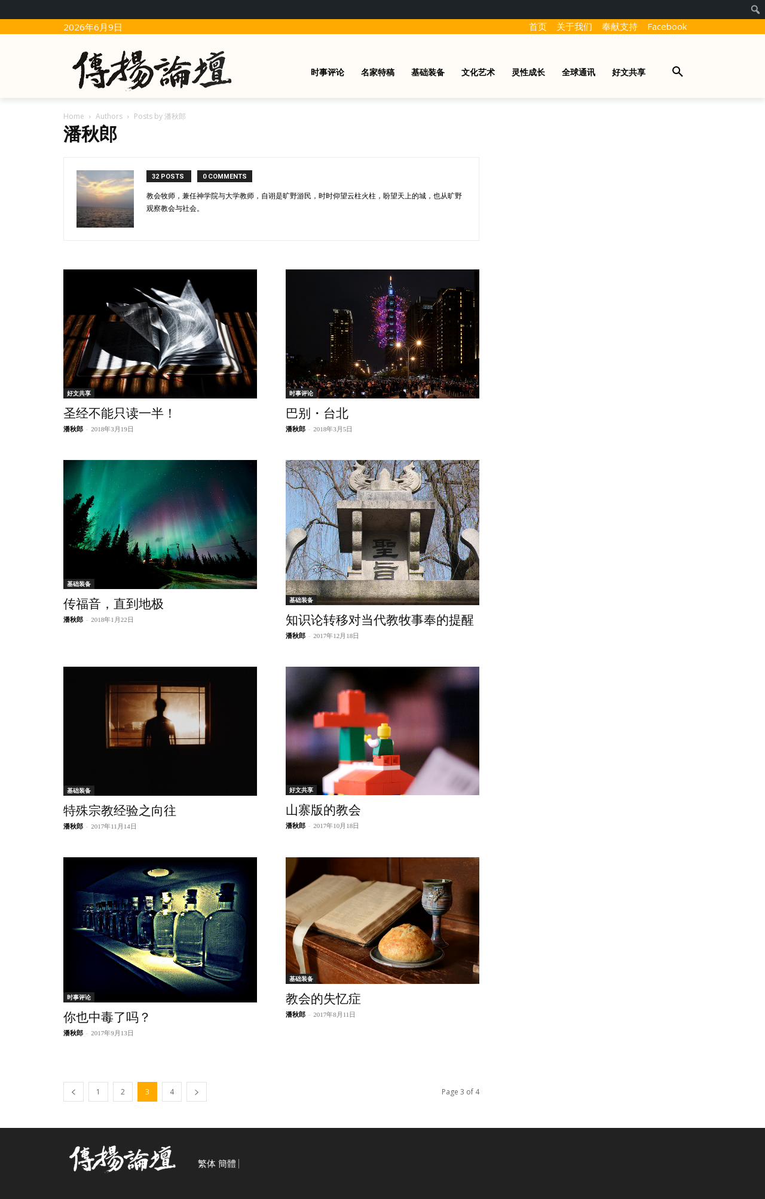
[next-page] (196, 1092)
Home (73, 116)
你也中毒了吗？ (107, 1017)
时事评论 (301, 393)
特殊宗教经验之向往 (119, 811)
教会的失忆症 (323, 999)
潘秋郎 (73, 429)
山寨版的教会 (323, 810)
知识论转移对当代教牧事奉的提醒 (380, 620)
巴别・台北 (317, 413)
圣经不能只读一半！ (119, 413)
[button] (678, 72)
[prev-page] (73, 1092)
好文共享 (79, 393)
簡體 (227, 1164)
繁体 (207, 1164)
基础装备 (79, 583)
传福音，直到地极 (113, 604)
